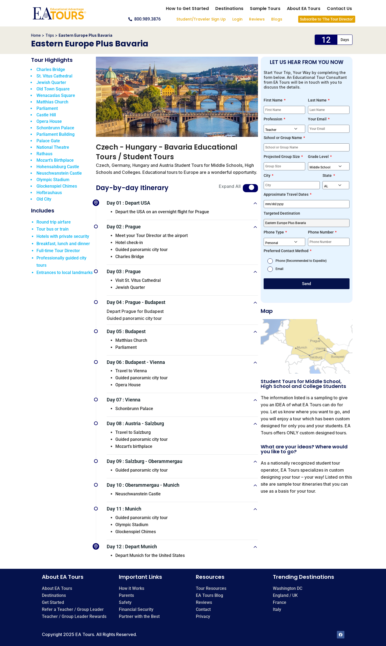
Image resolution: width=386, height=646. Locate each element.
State (328, 175)
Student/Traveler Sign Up (201, 19)
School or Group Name (283, 138)
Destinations (229, 8)
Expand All (230, 186)
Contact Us (339, 8)
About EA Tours (303, 8)
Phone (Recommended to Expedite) (301, 261)
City (267, 175)
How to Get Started (187, 8)
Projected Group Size (282, 156)
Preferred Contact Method (286, 251)
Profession (273, 119)
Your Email (317, 119)
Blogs (276, 19)
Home (36, 35)
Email (279, 269)
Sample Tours (265, 8)
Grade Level (319, 156)
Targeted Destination (282, 213)
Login (237, 19)
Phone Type (274, 232)
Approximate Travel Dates (286, 194)
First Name (273, 100)
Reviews (257, 19)
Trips (49, 35)
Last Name (317, 100)
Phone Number (321, 232)
